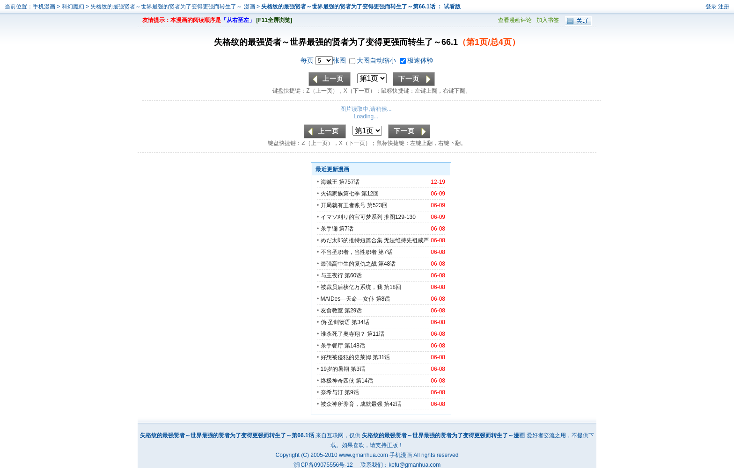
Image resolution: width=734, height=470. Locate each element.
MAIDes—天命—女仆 (347, 299)
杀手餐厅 (332, 345)
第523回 (377, 205)
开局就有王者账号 (343, 205)
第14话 (364, 380)
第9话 (352, 392)
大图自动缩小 (373, 60)
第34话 (360, 322)
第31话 (381, 357)
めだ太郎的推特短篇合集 (351, 240)
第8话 (383, 299)
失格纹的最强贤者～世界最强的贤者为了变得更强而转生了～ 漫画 (173, 6)
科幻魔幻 (73, 6)
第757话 (349, 182)
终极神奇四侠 (337, 380)
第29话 (353, 310)
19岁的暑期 (335, 369)
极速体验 (416, 60)
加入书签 (547, 20)
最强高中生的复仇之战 (349, 263)
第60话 (353, 275)
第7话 (346, 228)
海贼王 (329, 182)
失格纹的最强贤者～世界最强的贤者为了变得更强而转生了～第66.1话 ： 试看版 (361, 6)
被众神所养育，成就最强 (352, 404)
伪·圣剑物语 (335, 322)
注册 (723, 6)
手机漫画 (44, 6)
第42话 (392, 404)
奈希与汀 (332, 392)
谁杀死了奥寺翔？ (343, 334)
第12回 (370, 193)
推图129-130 (400, 217)
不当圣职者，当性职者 (349, 252)
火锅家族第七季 (340, 193)
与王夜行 (332, 275)
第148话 (355, 345)
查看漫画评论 (515, 20)
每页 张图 (324, 60)
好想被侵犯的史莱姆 (346, 357)
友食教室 (332, 310)
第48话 (387, 263)
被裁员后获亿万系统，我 (351, 287)
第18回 (392, 287)
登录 (711, 6)
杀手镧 (329, 228)
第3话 (358, 369)
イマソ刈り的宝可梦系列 (351, 217)
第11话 (375, 334)
